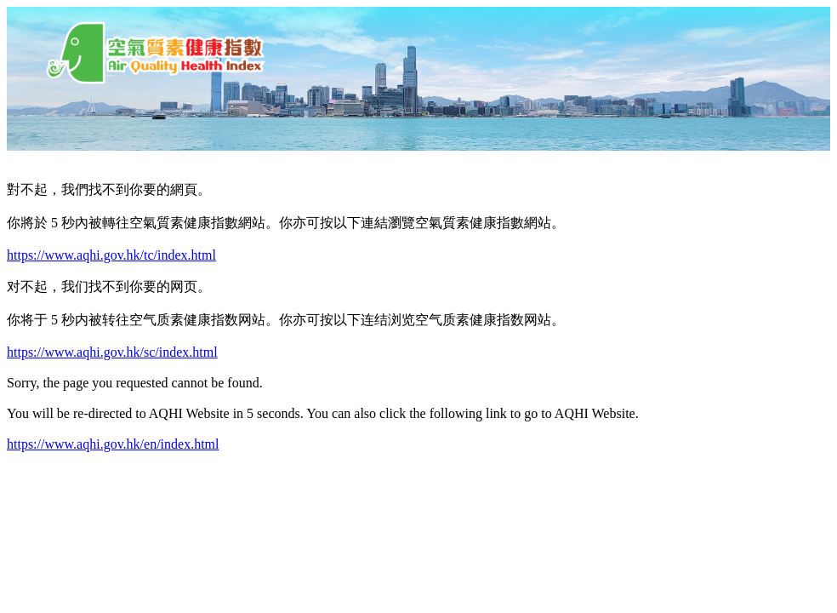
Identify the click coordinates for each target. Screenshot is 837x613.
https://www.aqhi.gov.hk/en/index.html (113, 444)
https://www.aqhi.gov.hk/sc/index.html (112, 352)
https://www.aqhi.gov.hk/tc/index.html (111, 255)
